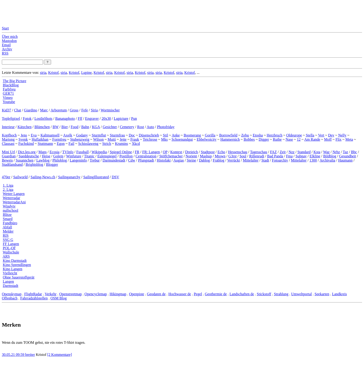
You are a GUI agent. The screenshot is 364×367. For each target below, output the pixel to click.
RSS (5, 53)
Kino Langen (12, 269)
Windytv (9, 206)
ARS (6, 256)
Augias (178, 160)
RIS (6, 235)
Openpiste (136, 294)
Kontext (176, 152)
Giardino (30, 110)
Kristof (53, 73)
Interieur (8, 127)
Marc (44, 110)
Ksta (316, 152)
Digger (264, 139)
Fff (80, 118)
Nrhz (336, 152)
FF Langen (11, 244)
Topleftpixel (11, 118)
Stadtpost (208, 152)
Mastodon (9, 41)
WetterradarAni (14, 202)
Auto (150, 127)
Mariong (8, 139)
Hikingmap (118, 294)
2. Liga (8, 190)
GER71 (8, 93)
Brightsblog (34, 164)
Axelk (67, 135)
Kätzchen (25, 127)
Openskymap (11, 294)
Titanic (89, 156)
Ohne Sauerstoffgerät (18, 277)
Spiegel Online (121, 152)
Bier (65, 127)
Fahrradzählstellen (34, 298)
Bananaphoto (65, 118)
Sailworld (20, 177)
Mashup (206, 156)
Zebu (245, 135)
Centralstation (146, 156)
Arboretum (59, 110)
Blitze (7, 215)
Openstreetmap (70, 294)
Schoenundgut (182, 139)
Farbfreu (9, 89)
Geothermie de (216, 294)
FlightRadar (33, 294)
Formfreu (59, 139)
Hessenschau (237, 152)
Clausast (8, 144)
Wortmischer (110, 110)
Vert (321, 135)
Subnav (301, 156)
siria (43, 73)
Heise (46, 156)
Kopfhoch (9, 135)
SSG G (8, 240)
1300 (313, 160)
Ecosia (55, 152)
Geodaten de (156, 294)
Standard (304, 152)
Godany (82, 135)
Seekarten (322, 294)
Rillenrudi (256, 156)
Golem (58, 156)
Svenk (23, 139)
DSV (115, 177)
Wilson (98, 139)
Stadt (265, 160)
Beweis (7, 160)
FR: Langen (151, 152)
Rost (140, 127)
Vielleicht (10, 273)
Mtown (220, 156)
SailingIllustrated (96, 177)
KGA (96, 127)
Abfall (7, 227)
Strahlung (281, 294)
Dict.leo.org (27, 152)
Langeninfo (78, 160)
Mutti (111, 139)
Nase (289, 139)
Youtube (9, 102)
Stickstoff (264, 294)
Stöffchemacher (171, 156)
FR (137, 152)
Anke (176, 135)
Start (5, 28)
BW (55, 127)
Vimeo (8, 98)
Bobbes (249, 139)
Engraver (92, 118)
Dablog (204, 160)
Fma (289, 156)
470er (6, 177)
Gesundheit (347, 156)
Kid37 (6, 110)
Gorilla (210, 135)
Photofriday (166, 127)
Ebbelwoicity (206, 139)
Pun (134, 118)
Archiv (7, 49)
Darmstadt (10, 286)
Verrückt (233, 160)
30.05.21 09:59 (13, 355)
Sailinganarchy (69, 177)
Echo (221, 152)
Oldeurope (294, 135)
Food (74, 127)
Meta (349, 139)
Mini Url (8, 152)
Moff (328, 139)
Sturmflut (99, 135)
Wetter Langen (14, 194)
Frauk (134, 139)
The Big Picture (14, 81)
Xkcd (136, 144)
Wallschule (11, 252)
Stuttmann (45, 144)
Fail (71, 144)
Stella (310, 135)
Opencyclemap (95, 294)
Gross (74, 110)
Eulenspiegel (107, 156)
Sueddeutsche (29, 156)
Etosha (258, 135)
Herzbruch (275, 135)
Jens (24, 135)
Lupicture (121, 118)
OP (165, 152)
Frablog (218, 160)
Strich (106, 144)
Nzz (292, 152)
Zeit (283, 152)
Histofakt (164, 160)
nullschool (10, 210)
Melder (8, 231)
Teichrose (150, 139)
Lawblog (42, 160)
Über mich (10, 37)
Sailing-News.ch (43, 177)
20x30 (106, 118)
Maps (43, 152)
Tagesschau (258, 152)
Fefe (84, 110)
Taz (345, 152)
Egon (61, 144)
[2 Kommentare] (59, 355)
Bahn (85, 127)
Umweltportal (301, 294)
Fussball (82, 152)
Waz (326, 152)
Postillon (126, 156)
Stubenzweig (79, 139)
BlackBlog (11, 85)
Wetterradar (11, 198)
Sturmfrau (117, 135)
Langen (8, 281)
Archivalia (327, 160)
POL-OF (9, 248)
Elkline (314, 156)
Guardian (9, 156)
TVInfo (67, 152)
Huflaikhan (40, 139)
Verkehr (51, 294)
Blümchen (42, 127)
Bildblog (329, 156)
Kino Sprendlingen (17, 265)
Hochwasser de (179, 294)
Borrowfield (228, 135)
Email (6, 45)
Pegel (198, 294)
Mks (164, 139)
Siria (94, 110)
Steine (191, 160)
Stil (165, 135)
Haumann (345, 160)
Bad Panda (275, 156)
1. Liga (8, 185)
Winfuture (73, 156)
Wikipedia (99, 152)
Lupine (86, 73)
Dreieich (191, 152)
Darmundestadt (114, 160)
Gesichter (110, 127)
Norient (191, 156)
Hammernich (230, 139)
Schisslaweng (88, 144)
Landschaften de (242, 294)
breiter (30, 355)
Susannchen (24, 160)
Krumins (121, 144)
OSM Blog (58, 298)
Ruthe (277, 139)
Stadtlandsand (12, 164)
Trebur (95, 160)
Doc (132, 135)
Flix (338, 139)
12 (299, 139)
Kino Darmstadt (15, 261)
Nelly (342, 135)
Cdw (131, 160)
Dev (331, 135)
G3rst (232, 156)
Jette (123, 139)
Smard (8, 219)
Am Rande (312, 139)
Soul (243, 156)
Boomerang (192, 135)
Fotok (27, 118)
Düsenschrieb (149, 135)
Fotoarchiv (280, 160)
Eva (34, 135)
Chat (17, 110)
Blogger (52, 164)
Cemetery (127, 127)
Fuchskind (26, 144)
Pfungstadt (146, 160)
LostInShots (43, 118)
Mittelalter (251, 160)
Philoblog (59, 160)
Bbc (354, 152)
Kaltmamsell (49, 135)
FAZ (273, 152)
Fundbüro (10, 223)
